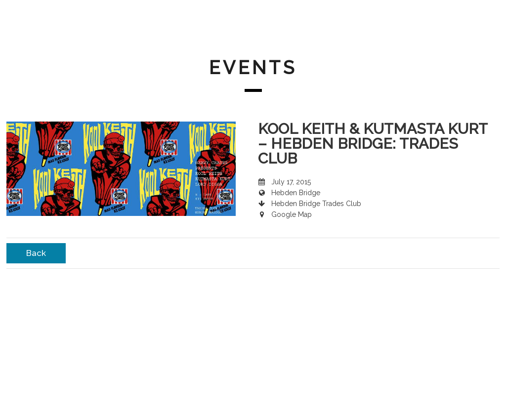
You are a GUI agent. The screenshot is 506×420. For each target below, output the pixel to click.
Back (36, 253)
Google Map (291, 214)
